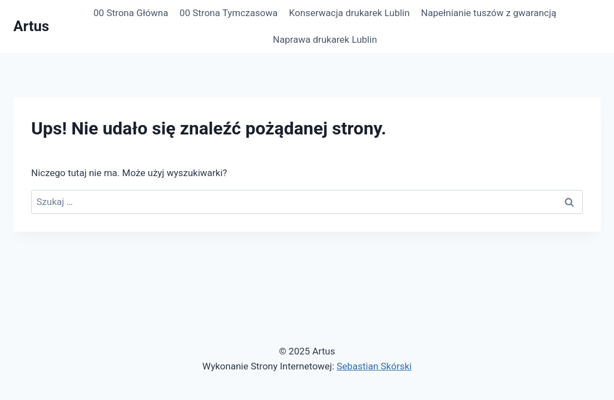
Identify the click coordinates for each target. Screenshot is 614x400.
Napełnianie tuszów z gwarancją (488, 12)
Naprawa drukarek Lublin (325, 39)
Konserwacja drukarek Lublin (349, 12)
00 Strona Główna (130, 12)
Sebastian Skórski (374, 366)
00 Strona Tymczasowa (229, 12)
